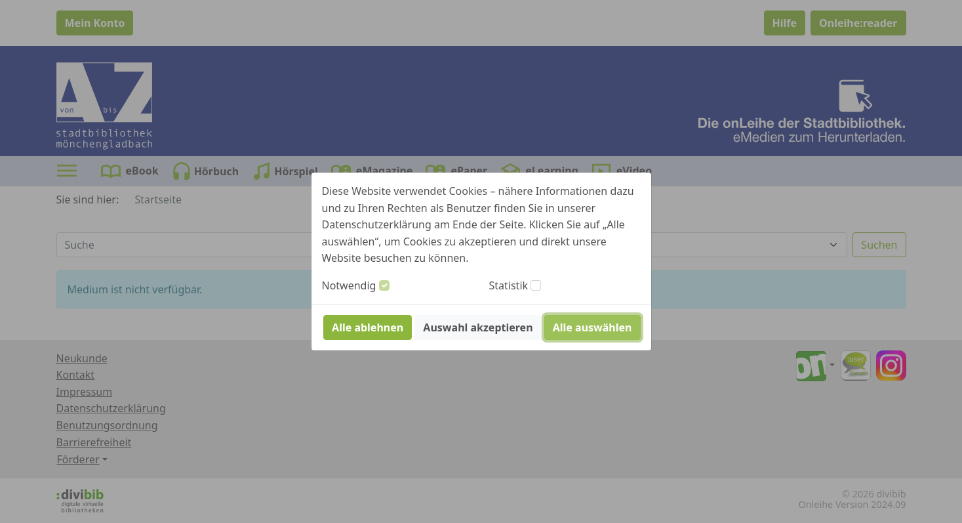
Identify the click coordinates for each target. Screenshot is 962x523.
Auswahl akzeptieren (477, 327)
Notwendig (349, 285)
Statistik (509, 285)
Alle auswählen (592, 327)
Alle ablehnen (367, 327)
